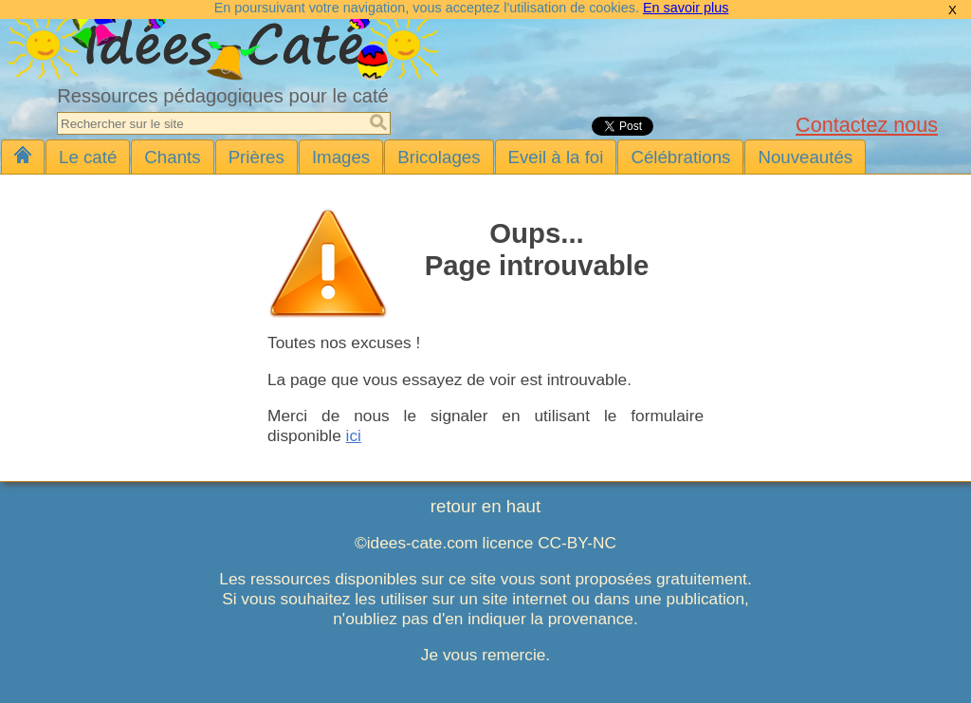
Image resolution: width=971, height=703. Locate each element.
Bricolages (438, 157)
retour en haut (485, 506)
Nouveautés (805, 157)
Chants (172, 157)
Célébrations (680, 157)
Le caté (88, 157)
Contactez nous (867, 125)
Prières (256, 157)
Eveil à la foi (556, 157)
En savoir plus (685, 7)
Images (341, 157)
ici (353, 435)
